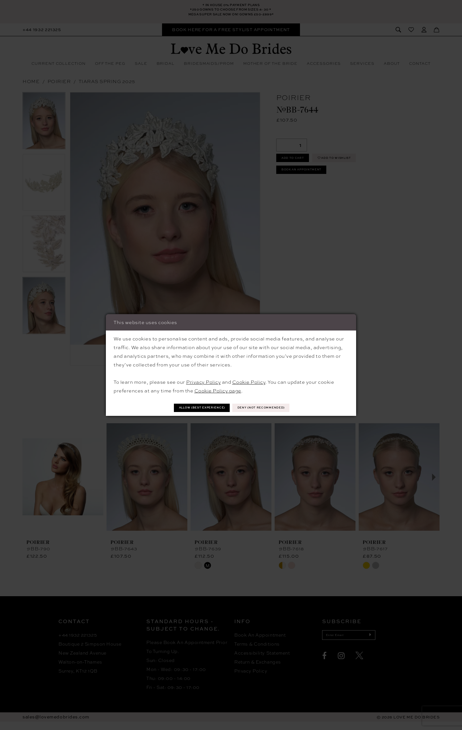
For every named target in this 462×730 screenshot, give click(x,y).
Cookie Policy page (217, 389)
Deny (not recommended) (274, 407)
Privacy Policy (203, 380)
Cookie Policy (249, 380)
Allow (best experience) (190, 407)
